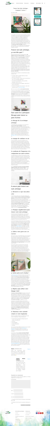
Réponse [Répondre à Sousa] (29, 349)
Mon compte (38, 3)
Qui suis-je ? (17, 414)
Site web (12, 396)
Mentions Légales (18, 421)
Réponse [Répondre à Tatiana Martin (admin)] (29, 358)
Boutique (32, 3)
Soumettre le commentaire (25, 405)
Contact (16, 412)
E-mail (12, 393)
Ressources (26, 3)
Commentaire (20, 379)
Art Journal (27, 414)
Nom (12, 390)
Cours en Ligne (11, 3)
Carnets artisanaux (19, 3)
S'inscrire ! (37, 16)
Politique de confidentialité (17, 420)
